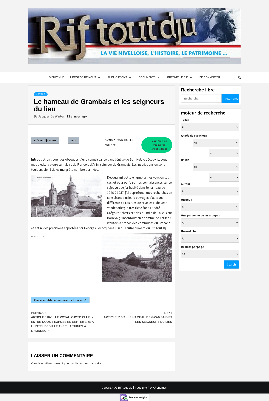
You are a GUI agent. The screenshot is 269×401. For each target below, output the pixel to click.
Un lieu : (186, 199)
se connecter (209, 77)
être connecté (54, 363)
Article (40, 94)
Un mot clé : (189, 231)
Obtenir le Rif (180, 77)
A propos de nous (86, 77)
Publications (120, 77)
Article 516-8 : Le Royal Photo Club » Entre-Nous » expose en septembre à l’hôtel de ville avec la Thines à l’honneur (66, 321)
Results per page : (193, 247)
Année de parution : (194, 135)
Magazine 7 (141, 387)
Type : (185, 120)
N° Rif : (185, 160)
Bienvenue (56, 77)
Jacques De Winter (51, 116)
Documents (150, 77)
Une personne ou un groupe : (200, 215)
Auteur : (186, 184)
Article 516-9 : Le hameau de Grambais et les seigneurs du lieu (137, 317)
